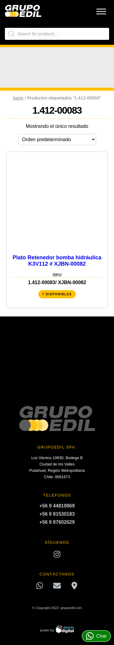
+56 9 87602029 (56, 522)
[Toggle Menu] (101, 11)
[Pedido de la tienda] (57, 139)
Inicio (18, 98)
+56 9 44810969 (56, 505)
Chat (96, 636)
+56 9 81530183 (56, 514)
